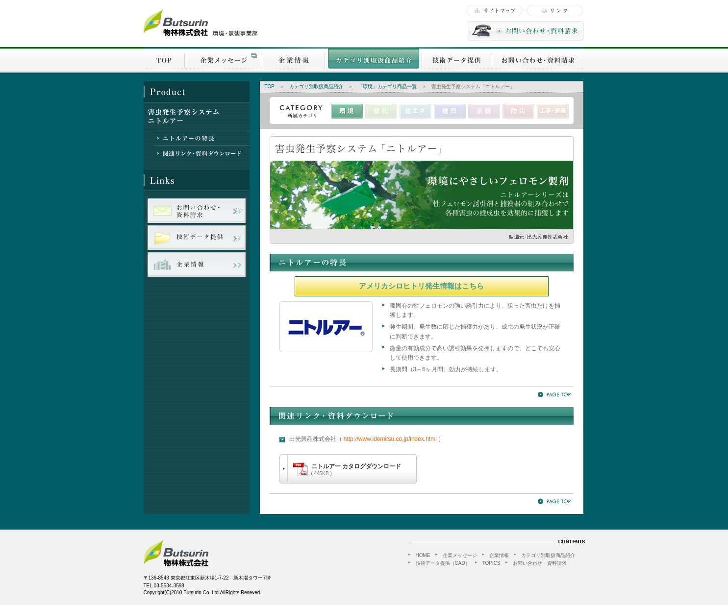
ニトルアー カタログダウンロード (356, 469)
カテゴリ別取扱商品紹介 (316, 86)
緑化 (381, 111)
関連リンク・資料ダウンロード (201, 152)
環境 (347, 111)
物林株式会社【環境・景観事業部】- (201, 22)
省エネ (415, 111)
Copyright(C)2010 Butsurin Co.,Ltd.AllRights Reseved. (203, 592)
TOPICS (491, 563)
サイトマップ (494, 10)
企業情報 (293, 60)
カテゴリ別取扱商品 (373, 60)
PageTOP (554, 394)
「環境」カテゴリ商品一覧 (387, 86)
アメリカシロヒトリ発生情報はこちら (421, 286)
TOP (164, 60)
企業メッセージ (223, 60)
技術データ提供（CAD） (443, 563)
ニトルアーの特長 (201, 138)
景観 (484, 111)
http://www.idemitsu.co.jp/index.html (390, 439)
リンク (555, 10)
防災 (518, 111)
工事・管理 (553, 111)
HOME (423, 555)
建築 (450, 111)
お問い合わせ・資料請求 (525, 31)
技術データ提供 (456, 60)
